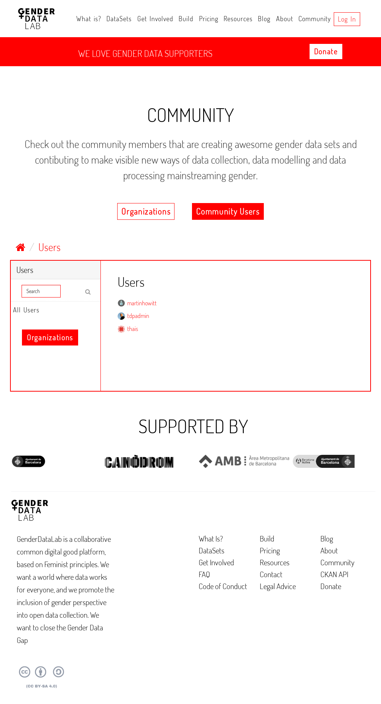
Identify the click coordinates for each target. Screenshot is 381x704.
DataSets (119, 19)
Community (314, 19)
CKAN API (334, 574)
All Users (26, 310)
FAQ (204, 574)
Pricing (208, 19)
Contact (271, 574)
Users (49, 247)
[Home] (20, 247)
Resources (238, 19)
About (284, 19)
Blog (264, 19)
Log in (347, 19)
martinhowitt (142, 303)
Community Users (228, 211)
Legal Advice (278, 586)
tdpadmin (138, 315)
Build (186, 19)
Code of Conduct (223, 586)
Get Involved (155, 19)
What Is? (211, 538)
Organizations (145, 211)
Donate (326, 51)
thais (132, 328)
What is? (88, 19)
